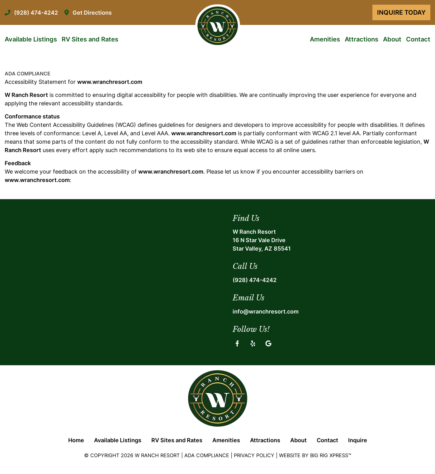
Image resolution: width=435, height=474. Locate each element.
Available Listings (31, 39)
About (392, 39)
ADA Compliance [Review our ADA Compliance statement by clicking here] (206, 455)
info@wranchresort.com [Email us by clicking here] (266, 311)
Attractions (361, 39)
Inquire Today (401, 12)
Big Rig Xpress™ (330, 455)
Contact (418, 39)
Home (76, 440)
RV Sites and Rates (90, 39)
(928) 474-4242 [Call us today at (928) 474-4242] (255, 280)
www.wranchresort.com (109, 82)
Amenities (325, 39)
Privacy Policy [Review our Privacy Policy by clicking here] (254, 455)
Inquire (357, 440)
